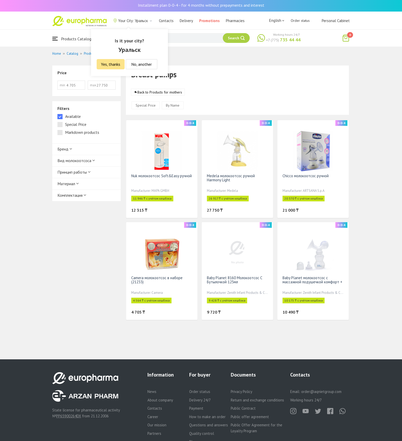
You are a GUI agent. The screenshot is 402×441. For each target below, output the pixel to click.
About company (160, 400)
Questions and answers (208, 425)
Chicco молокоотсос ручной (306, 175)
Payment (196, 408)
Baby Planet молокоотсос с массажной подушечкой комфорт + (312, 279)
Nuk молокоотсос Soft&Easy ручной (161, 175)
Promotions (209, 20)
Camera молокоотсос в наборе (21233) (157, 279)
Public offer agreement (250, 416)
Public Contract (243, 408)
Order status (300, 20)
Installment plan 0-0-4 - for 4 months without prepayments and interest (201, 5)
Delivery (186, 20)
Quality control (201, 433)
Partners (154, 433)
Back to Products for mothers (159, 92)
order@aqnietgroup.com (321, 391)
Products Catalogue (73, 38)
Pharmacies (235, 20)
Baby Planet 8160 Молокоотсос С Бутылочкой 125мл (234, 279)
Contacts (166, 20)
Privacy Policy (241, 391)
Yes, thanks (110, 64)
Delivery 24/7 (200, 400)
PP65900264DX (68, 416)
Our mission (156, 425)
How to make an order (207, 416)
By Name (172, 105)
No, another (141, 64)
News (151, 391)
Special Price (146, 105)
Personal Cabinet (336, 20)
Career (152, 416)
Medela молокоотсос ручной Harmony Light (231, 177)
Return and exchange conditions (257, 400)
